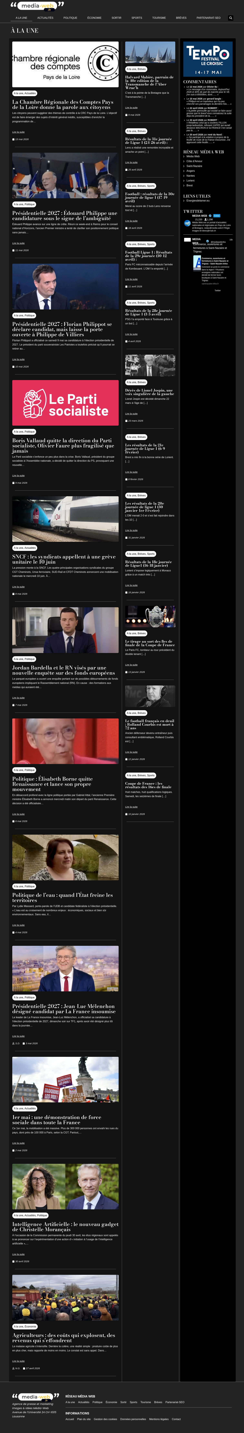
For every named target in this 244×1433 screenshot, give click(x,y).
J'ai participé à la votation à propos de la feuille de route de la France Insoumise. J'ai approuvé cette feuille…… (208, 140)
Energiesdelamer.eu (198, 200)
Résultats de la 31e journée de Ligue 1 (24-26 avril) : (148, 140)
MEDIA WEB (196, 241)
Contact (176, 1419)
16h (231, 240)
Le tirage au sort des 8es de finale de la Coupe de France (150, 643)
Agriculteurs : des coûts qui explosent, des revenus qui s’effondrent (63, 1337)
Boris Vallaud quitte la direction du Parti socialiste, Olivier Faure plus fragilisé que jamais (63, 445)
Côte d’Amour (194, 161)
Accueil (70, 1419)
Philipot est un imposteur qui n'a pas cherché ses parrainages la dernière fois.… (208, 102)
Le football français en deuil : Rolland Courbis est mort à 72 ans (149, 724)
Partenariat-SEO (209, 17)
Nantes (191, 175)
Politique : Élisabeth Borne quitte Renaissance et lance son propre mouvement (52, 784)
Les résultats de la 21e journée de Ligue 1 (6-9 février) (145, 448)
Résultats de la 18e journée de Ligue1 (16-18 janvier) (148, 563)
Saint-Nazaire (194, 166)
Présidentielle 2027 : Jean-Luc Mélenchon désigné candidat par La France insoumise (64, 1008)
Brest (190, 185)
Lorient (190, 180)
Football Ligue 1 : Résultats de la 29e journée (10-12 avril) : (148, 255)
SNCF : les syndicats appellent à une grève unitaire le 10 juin (64, 559)
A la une (21, 17)
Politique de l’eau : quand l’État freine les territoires (62, 897)
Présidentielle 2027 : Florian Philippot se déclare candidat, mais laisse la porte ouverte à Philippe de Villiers (62, 329)
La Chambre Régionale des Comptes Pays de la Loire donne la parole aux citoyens (62, 104)
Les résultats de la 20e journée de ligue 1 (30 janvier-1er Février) (144, 507)
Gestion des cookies (105, 1419)
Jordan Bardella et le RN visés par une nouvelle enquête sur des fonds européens (63, 670)
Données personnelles (133, 1419)
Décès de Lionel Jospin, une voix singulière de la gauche (149, 392)
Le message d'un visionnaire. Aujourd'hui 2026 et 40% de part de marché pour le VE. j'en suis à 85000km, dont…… (208, 92)
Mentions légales (159, 1419)
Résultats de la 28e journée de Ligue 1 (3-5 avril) (148, 312)
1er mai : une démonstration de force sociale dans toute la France (56, 1119)
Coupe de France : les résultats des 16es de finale (148, 785)
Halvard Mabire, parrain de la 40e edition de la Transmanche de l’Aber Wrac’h (149, 82)
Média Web (193, 156)
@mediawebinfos (218, 242)
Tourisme (159, 17)
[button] (230, 18)
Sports (137, 17)
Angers (191, 171)
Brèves (181, 17)
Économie (94, 17)
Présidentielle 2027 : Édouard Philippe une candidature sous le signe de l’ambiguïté (64, 215)
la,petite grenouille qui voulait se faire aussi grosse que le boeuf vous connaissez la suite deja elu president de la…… (209, 113)
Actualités (45, 17)
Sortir (116, 17)
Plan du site (84, 1419)
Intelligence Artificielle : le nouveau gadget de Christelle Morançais (65, 1226)
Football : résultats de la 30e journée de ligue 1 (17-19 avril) (150, 197)
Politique (70, 17)
